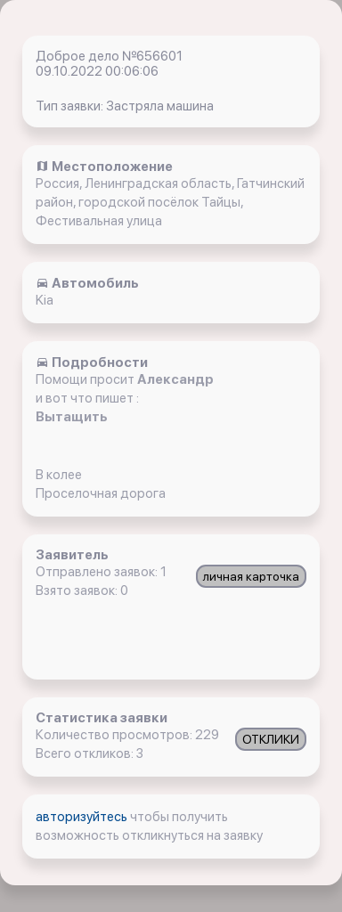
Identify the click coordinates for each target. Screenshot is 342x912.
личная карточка (251, 576)
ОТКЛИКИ (270, 739)
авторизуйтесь (83, 817)
